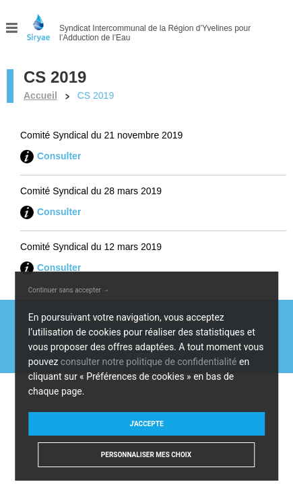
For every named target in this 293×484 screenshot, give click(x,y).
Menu (12, 28)
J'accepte (146, 424)
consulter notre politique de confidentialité (149, 361)
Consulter (59, 156)
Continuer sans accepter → (69, 290)
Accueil (40, 95)
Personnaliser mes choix (146, 454)
